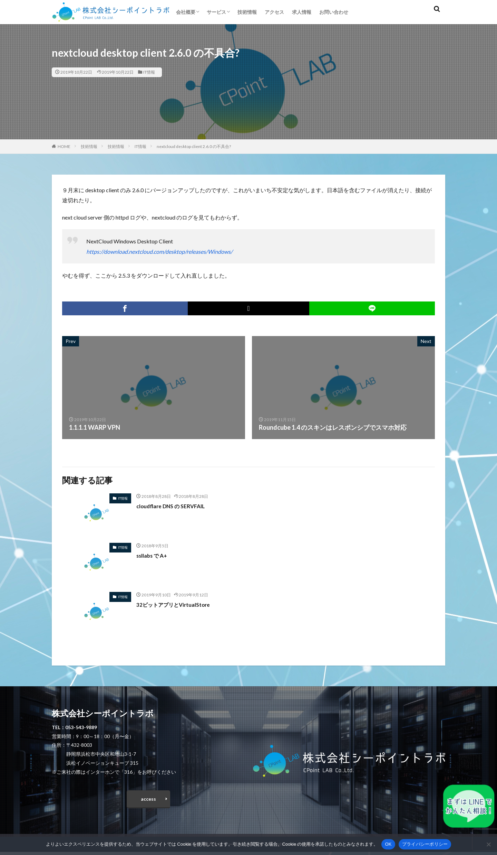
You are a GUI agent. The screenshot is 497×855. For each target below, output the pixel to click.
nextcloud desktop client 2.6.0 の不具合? (194, 146)
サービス (216, 12)
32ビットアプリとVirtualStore (179, 604)
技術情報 (247, 12)
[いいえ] (488, 844)
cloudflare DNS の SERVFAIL (175, 506)
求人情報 (301, 12)
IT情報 (149, 72)
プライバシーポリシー (425, 844)
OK (388, 844)
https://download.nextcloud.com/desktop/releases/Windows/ (159, 251)
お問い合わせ (333, 12)
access (148, 800)
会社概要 (185, 12)
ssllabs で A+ (154, 555)
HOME (64, 146)
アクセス (274, 12)
